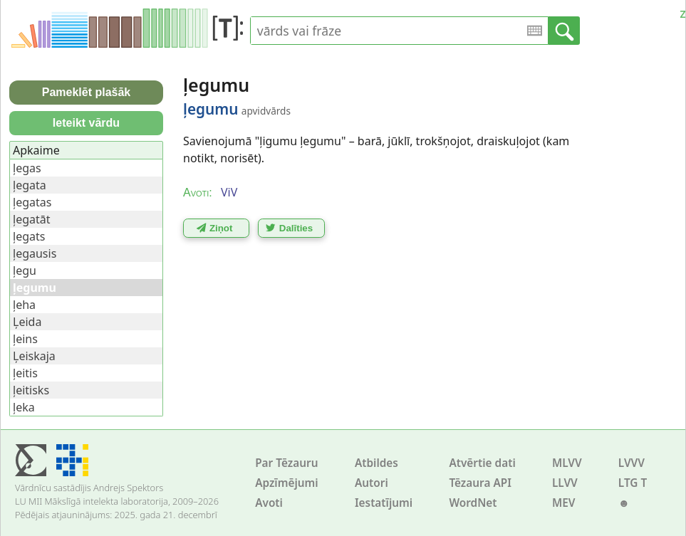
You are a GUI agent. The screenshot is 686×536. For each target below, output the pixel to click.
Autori (371, 482)
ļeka (24, 407)
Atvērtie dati (482, 463)
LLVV (565, 482)
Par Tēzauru (286, 463)
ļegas (27, 168)
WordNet (473, 502)
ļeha (24, 304)
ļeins (25, 339)
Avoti (269, 502)
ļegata (29, 185)
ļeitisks (31, 390)
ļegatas (32, 202)
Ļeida (27, 322)
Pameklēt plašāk (86, 92)
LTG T (632, 482)
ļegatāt (32, 219)
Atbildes (376, 463)
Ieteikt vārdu (86, 123)
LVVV (631, 463)
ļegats (29, 236)
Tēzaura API (480, 482)
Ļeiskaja (34, 356)
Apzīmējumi (286, 482)
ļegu (24, 270)
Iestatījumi (383, 502)
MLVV (567, 463)
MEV (564, 502)
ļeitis (25, 373)
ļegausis (34, 253)
